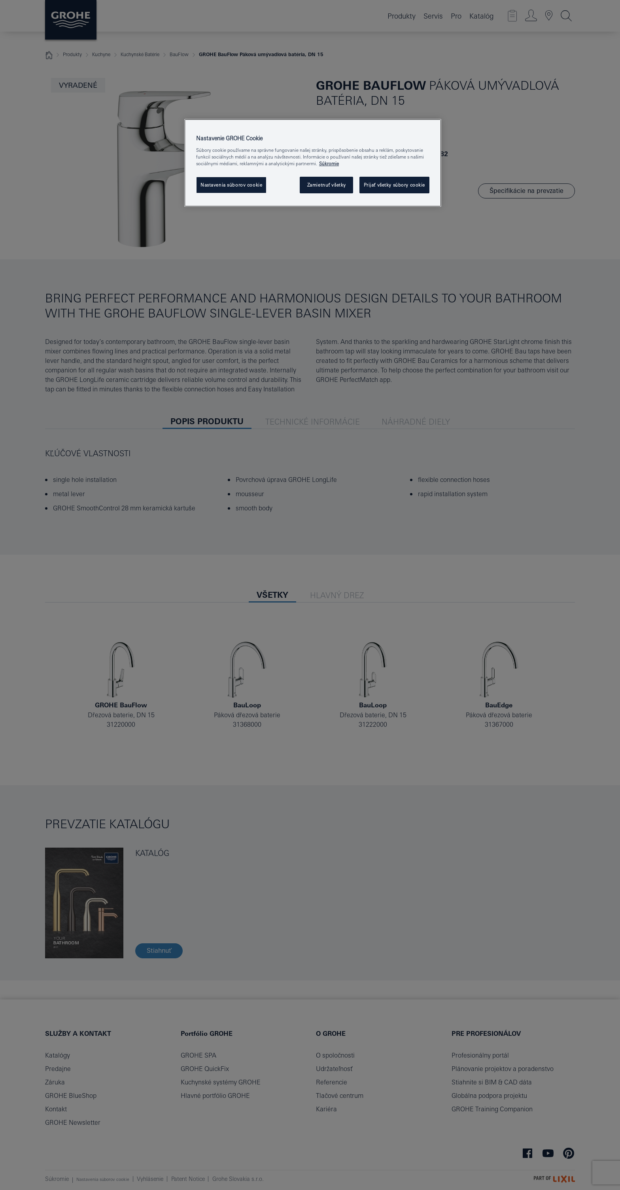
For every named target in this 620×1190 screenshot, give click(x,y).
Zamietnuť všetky (326, 184)
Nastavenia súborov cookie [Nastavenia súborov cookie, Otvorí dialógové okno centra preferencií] (231, 184)
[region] (312, 163)
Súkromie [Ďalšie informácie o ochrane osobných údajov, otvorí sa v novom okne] (329, 163)
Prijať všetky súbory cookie (394, 184)
